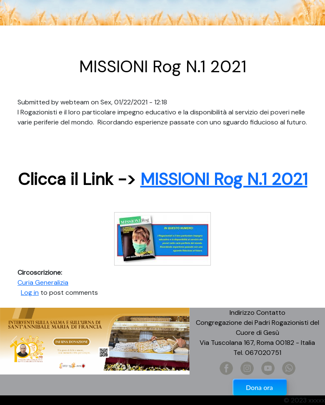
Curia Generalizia (43, 282)
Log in (30, 292)
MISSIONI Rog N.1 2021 (224, 179)
